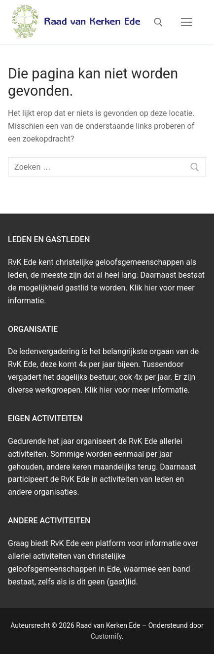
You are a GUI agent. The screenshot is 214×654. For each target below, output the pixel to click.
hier (151, 287)
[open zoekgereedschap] (158, 22)
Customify (106, 636)
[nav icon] (186, 22)
